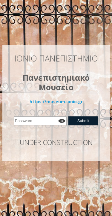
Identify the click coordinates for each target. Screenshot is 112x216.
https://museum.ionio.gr (56, 101)
